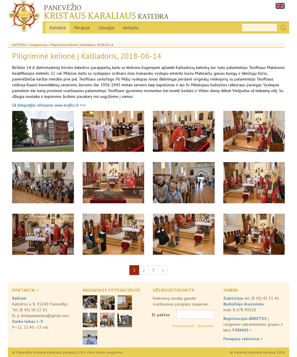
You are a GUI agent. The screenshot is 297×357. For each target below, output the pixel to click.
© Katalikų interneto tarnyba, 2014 (257, 352)
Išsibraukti (205, 326)
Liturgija (107, 27)
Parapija (82, 27)
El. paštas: (161, 314)
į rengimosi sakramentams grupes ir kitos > (253, 324)
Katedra (58, 27)
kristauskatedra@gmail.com (45, 315)
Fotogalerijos (38, 45)
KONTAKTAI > (25, 290)
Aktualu (130, 27)
